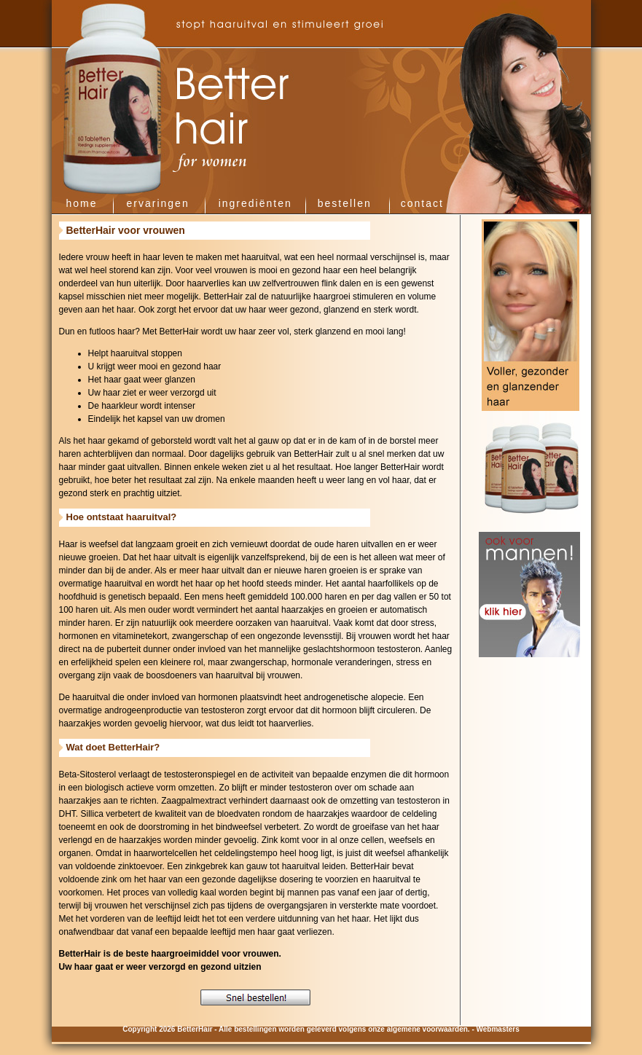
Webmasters (498, 1029)
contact (422, 203)
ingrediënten (255, 203)
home (82, 203)
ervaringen (158, 203)
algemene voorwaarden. (428, 1029)
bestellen (345, 203)
